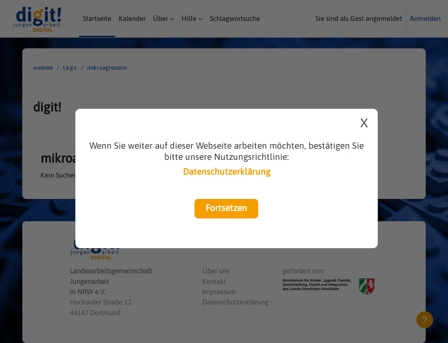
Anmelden (425, 18)
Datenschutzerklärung (226, 171)
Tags (70, 67)
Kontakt (214, 281)
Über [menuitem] (160, 18)
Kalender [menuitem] (132, 18)
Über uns (215, 271)
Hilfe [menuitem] (188, 18)
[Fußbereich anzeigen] (424, 319)
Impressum (219, 292)
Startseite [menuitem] (97, 18)
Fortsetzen (226, 208)
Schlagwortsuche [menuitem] (235, 18)
